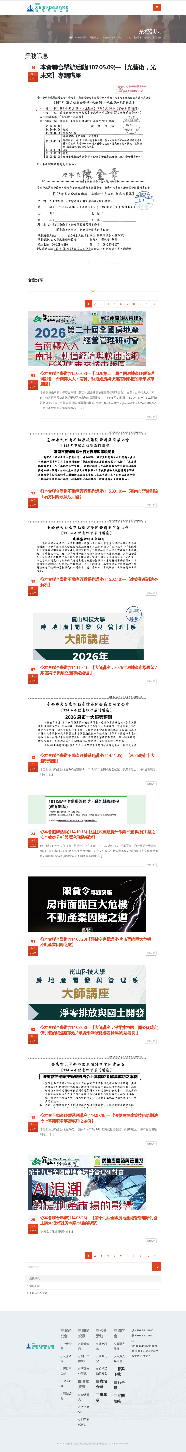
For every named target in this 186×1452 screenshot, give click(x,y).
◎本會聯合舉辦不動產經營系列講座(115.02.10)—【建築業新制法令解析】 (99, 582)
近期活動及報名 (38, 1293)
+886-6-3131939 (144, 1335)
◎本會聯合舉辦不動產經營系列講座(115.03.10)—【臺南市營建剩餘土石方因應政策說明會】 (99, 493)
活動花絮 (34, 1286)
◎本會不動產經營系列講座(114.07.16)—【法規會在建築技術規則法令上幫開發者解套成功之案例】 (99, 1118)
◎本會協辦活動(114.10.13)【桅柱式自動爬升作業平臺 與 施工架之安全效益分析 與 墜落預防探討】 (97, 834)
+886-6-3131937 (144, 1330)
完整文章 (151, 417)
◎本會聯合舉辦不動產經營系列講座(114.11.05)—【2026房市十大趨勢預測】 (97, 758)
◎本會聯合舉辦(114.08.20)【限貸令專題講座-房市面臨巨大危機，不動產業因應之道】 (97, 941)
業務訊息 (94, 37)
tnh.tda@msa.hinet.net (145, 1345)
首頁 (71, 37)
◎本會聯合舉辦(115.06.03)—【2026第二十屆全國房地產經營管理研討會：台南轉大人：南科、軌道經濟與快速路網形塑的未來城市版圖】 (97, 379)
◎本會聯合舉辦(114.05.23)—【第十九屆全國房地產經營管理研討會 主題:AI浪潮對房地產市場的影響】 (99, 1220)
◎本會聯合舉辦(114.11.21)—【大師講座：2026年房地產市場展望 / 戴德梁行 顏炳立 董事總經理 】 (98, 670)
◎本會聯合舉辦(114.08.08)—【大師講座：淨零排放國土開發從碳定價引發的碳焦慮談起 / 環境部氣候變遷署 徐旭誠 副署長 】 (99, 1030)
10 (147, 304)
